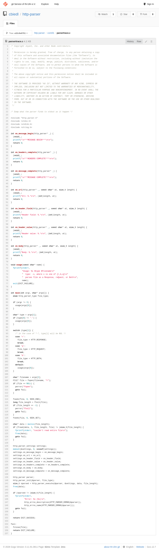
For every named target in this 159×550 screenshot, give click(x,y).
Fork (143, 14)
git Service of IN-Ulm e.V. (23, 4)
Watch (103, 14)
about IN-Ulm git (112, 547)
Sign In (149, 4)
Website (140, 547)
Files (10, 23)
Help (56, 4)
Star (124, 14)
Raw (139, 41)
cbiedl (14, 14)
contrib (50, 33)
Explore (45, 4)
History (130, 41)
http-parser (31, 14)
